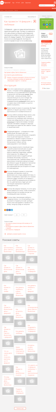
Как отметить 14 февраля (13, 229)
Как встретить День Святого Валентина (19, 313)
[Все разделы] (55, 3)
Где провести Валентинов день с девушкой (8, 309)
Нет (24, 215)
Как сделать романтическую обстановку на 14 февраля (19, 224)
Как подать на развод (46, 45)
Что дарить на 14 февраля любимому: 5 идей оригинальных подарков (33, 370)
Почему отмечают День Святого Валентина (7, 381)
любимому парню (29, 91)
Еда (13, 2)
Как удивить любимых (20, 332)
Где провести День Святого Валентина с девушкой (8, 332)
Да (16, 215)
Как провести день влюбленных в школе (20, 371)
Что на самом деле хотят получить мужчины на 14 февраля (8, 357)
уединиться (10, 122)
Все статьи (47, 88)
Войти (54, 8)
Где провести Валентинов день (8, 268)
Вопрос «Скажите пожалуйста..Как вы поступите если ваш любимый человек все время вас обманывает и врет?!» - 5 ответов (21, 79)
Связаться (47, 17)
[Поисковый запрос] (47, 5)
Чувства (16, 10)
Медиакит (44, 15)
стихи (15, 178)
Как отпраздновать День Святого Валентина (33, 308)
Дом (22, 2)
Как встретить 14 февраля (32, 269)
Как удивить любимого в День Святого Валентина (20, 291)
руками (27, 94)
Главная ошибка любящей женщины (45, 64)
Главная (1, 10)
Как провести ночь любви (7, 288)
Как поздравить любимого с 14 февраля (32, 328)
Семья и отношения (9, 10)
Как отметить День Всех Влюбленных (20, 249)
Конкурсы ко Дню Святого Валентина (31, 348)
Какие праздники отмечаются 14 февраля (20, 350)
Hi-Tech (18, 2)
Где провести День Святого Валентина (15, 72)
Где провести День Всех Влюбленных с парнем (32, 249)
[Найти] (54, 5)
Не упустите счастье (44, 77)
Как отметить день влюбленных (13, 75)
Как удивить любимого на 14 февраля (32, 288)
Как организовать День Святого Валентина (8, 249)
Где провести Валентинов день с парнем (20, 269)
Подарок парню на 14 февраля (20, 391)
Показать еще (20, 408)
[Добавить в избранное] (34, 21)
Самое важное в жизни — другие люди (45, 71)
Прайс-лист (49, 15)
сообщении (22, 101)
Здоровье (28, 2)
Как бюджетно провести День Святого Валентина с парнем (20, 227)
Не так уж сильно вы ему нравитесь (46, 83)
